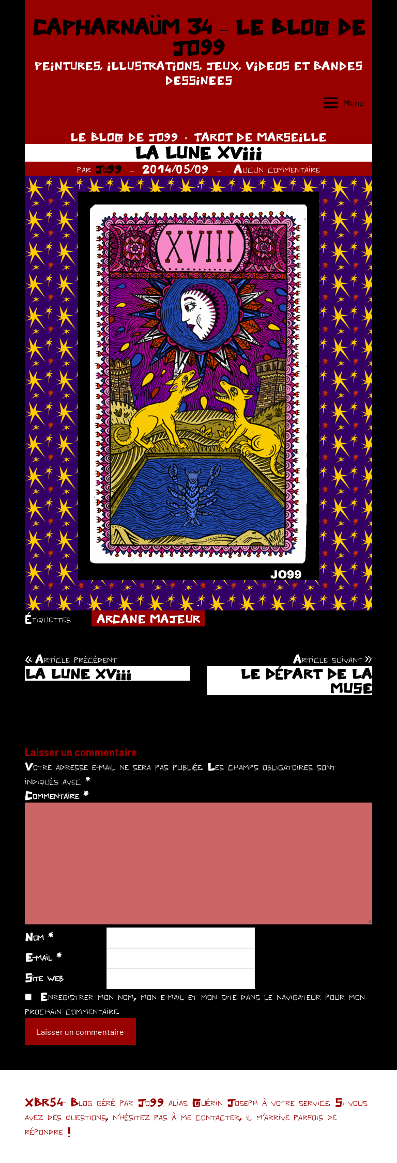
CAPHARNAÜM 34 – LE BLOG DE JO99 (198, 37)
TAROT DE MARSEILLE (260, 137)
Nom (39, 937)
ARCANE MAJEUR (148, 618)
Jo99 (108, 169)
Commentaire (56, 795)
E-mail (43, 957)
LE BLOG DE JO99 (124, 137)
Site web (44, 977)
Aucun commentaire (277, 169)
